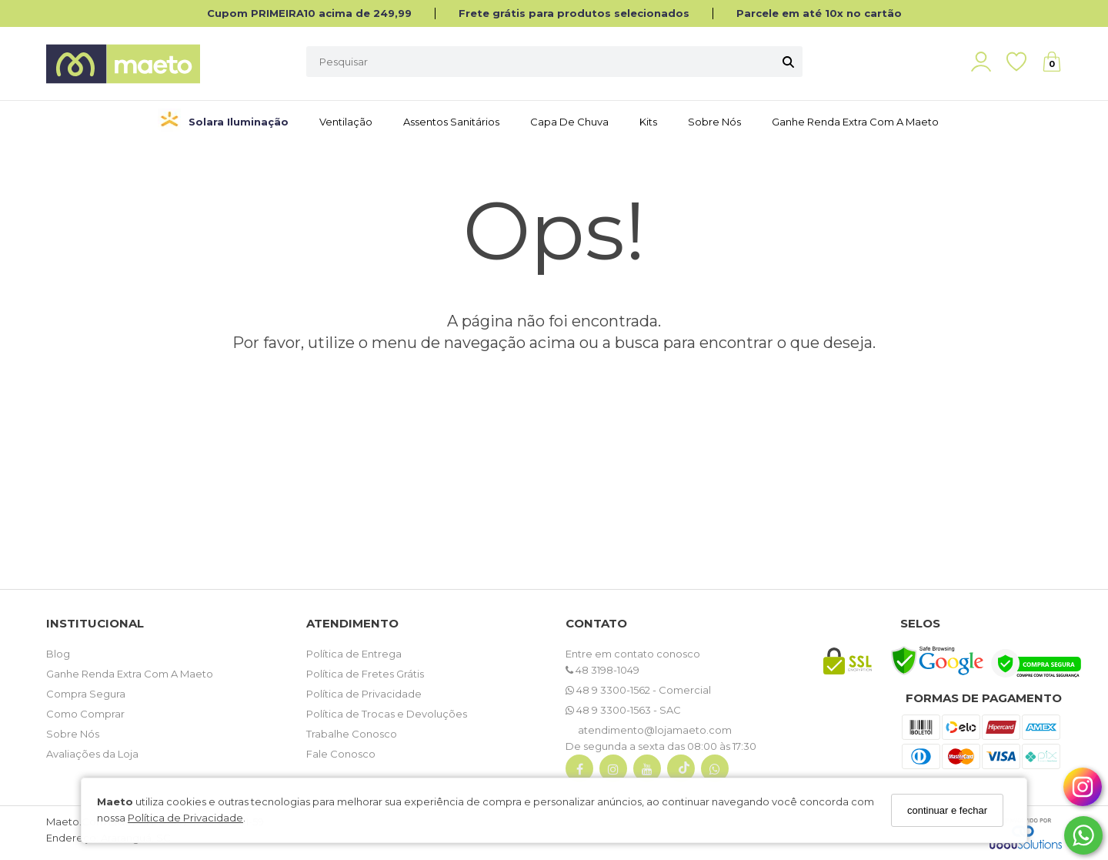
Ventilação (345, 121)
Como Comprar (85, 714)
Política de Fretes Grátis (365, 674)
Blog (58, 654)
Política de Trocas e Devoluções (386, 714)
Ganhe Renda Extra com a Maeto (855, 121)
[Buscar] (788, 61)
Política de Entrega (354, 654)
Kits (648, 121)
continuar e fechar (947, 810)
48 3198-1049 (602, 670)
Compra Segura (85, 694)
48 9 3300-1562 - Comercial (638, 690)
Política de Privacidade (185, 817)
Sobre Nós (714, 121)
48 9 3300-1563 (609, 710)
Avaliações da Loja (92, 754)
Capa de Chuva (569, 121)
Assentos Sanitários (451, 121)
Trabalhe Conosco (351, 734)
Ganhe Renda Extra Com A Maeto (129, 674)
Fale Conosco (340, 754)
